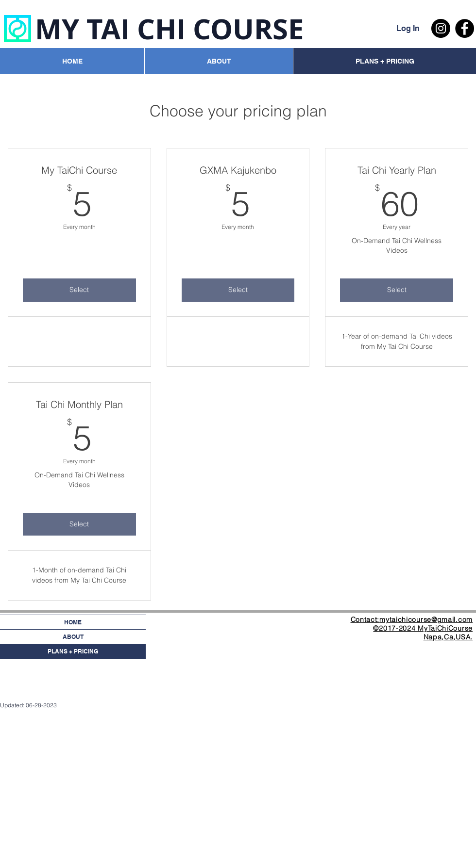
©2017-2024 (395, 628)
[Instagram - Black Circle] (440, 28)
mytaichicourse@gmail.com (426, 619)
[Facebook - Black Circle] (464, 28)
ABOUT (73, 636)
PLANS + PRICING (73, 651)
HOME (73, 622)
